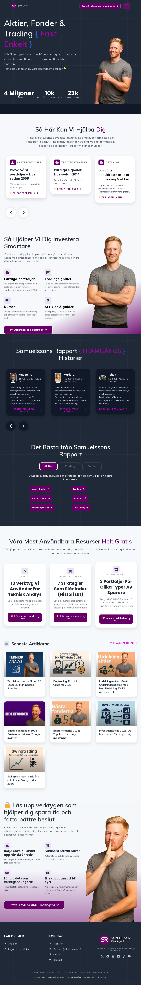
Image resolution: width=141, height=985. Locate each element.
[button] (11, 212)
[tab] (48, 466)
